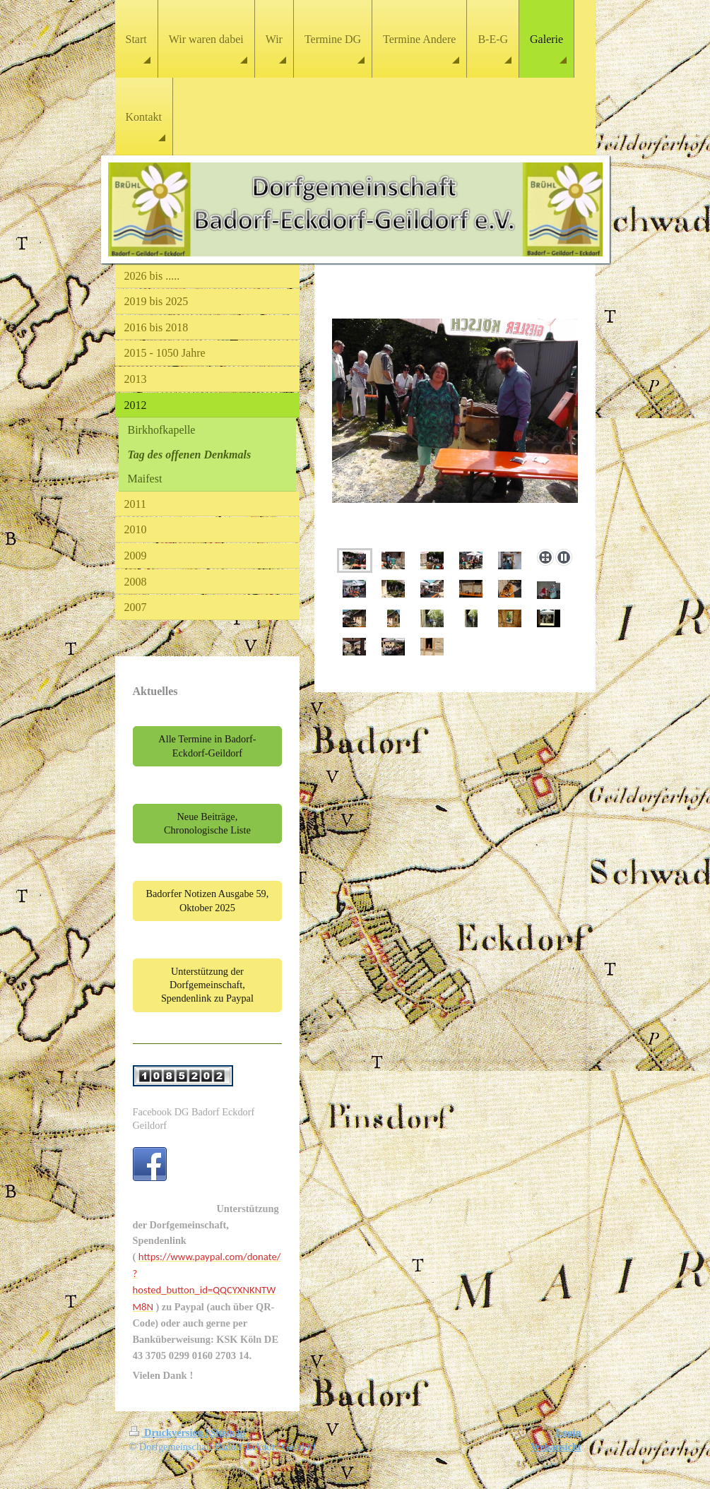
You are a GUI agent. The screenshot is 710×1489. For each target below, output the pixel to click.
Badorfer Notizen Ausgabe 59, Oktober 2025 (207, 900)
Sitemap (228, 1432)
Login (568, 1432)
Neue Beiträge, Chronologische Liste (207, 823)
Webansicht (556, 1446)
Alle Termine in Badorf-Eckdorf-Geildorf (207, 745)
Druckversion (167, 1432)
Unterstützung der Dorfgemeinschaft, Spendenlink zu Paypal (207, 985)
